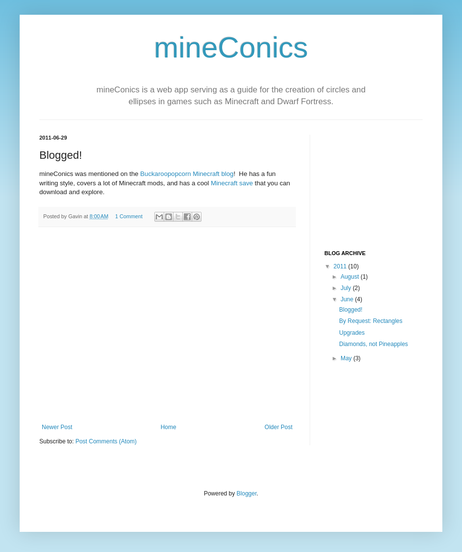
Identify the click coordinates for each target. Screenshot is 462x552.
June (348, 299)
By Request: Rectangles (371, 321)
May (347, 358)
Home (168, 427)
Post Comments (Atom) (106, 441)
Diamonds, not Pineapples (373, 344)
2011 (341, 266)
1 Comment (129, 216)
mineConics (231, 47)
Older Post (278, 427)
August (351, 276)
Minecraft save (232, 183)
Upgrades (352, 332)
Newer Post (57, 427)
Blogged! (350, 309)
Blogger (246, 493)
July (347, 288)
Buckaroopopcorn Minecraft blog (186, 173)
